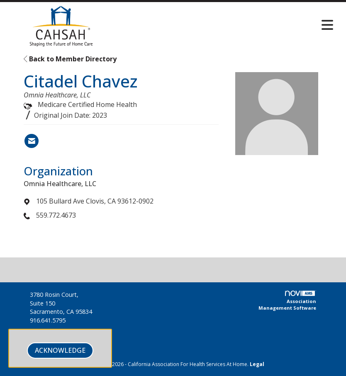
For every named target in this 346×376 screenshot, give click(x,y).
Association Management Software (287, 301)
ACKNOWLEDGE (60, 350)
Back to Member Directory (70, 58)
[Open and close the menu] (227, 25)
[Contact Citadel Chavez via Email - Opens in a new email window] (31, 141)
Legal (257, 364)
